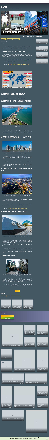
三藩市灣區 (13, 39)
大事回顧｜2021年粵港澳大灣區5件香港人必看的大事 (17, 208)
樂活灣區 (4, 7)
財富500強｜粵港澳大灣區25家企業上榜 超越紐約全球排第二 (19, 64)
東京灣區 (18, 39)
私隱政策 (28, 438)
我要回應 (17, 290)
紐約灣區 (9, 39)
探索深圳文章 (39, 36)
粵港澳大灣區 (4, 39)
